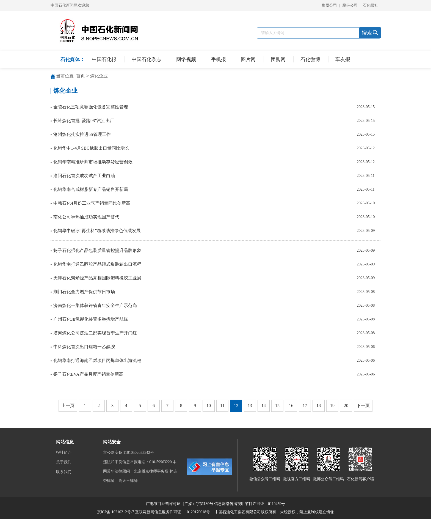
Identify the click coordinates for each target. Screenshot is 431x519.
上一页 (67, 405)
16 (291, 405)
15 (277, 405)
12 (236, 405)
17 (305, 405)
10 (208, 405)
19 (332, 405)
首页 (80, 75)
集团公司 (329, 5)
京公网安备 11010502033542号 (129, 453)
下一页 (363, 405)
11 (222, 405)
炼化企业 (99, 75)
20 (346, 405)
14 (263, 405)
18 (318, 405)
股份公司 (350, 5)
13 (250, 405)
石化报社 (370, 5)
